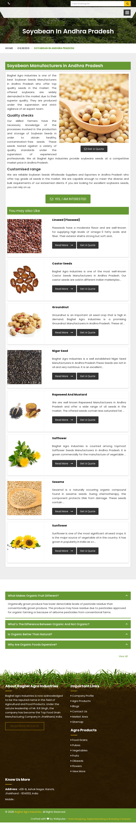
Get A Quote (94, 149)
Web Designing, (77, 819)
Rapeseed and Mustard (69, 395)
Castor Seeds (62, 264)
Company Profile (82, 696)
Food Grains (79, 740)
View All (123, 656)
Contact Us (79, 711)
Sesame (58, 482)
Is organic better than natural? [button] (30, 634)
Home (9, 48)
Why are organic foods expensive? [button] (32, 645)
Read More (64, 245)
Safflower (59, 438)
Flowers (76, 766)
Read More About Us (25, 726)
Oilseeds (23, 48)
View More (78, 771)
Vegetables (79, 750)
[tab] (68, 596)
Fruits (75, 755)
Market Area (79, 716)
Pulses (75, 745)
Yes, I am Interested (68, 199)
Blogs (75, 706)
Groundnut (60, 307)
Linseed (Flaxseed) (66, 220)
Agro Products (81, 701)
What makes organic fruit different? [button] (33, 596)
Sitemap (77, 722)
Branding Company (120, 819)
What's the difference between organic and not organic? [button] (48, 624)
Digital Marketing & (97, 819)
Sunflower (59, 526)
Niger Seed (60, 351)
